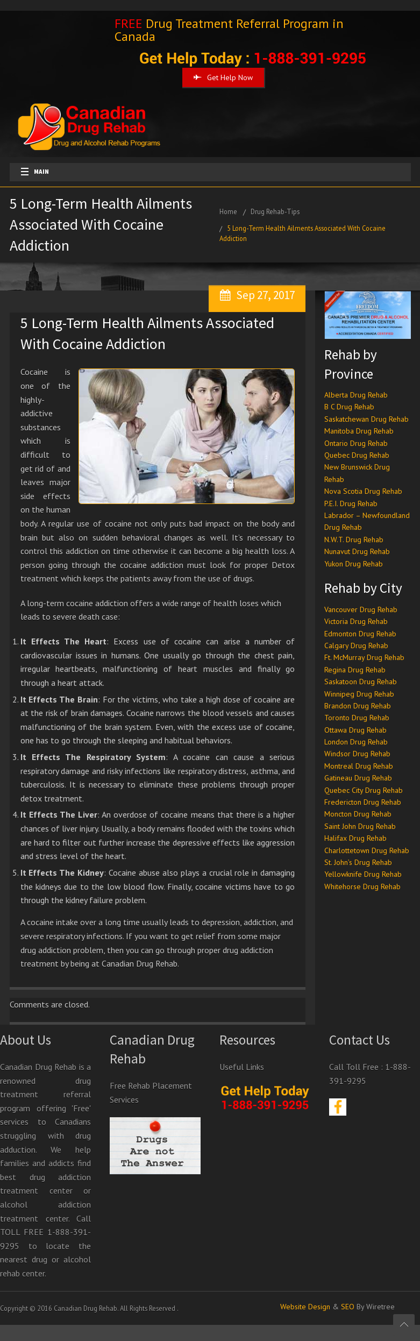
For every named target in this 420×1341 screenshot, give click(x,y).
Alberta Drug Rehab (356, 395)
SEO (347, 1306)
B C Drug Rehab (349, 406)
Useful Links (241, 1066)
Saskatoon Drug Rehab (360, 681)
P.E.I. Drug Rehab (351, 503)
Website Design (305, 1306)
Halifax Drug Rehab (355, 838)
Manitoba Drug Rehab (359, 431)
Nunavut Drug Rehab (357, 551)
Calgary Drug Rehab (356, 645)
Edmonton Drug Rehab (360, 633)
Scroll (404, 1325)
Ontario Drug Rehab (356, 443)
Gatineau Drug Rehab (358, 778)
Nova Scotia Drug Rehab (363, 491)
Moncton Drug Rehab (357, 814)
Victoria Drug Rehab (356, 621)
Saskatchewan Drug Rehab (366, 419)
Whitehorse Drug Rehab (362, 886)
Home (228, 211)
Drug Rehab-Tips (275, 211)
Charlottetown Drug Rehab (366, 850)
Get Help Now (223, 77)
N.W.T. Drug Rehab (353, 539)
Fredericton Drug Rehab (362, 802)
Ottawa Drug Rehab (355, 730)
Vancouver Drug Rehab (360, 609)
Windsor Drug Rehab (357, 753)
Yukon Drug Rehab (353, 564)
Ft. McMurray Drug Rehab (364, 657)
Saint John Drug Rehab (360, 826)
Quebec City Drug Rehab (363, 790)
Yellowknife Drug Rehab (363, 874)
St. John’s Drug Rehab (358, 862)
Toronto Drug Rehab (356, 717)
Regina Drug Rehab (355, 670)
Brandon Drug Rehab (357, 706)
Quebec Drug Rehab (356, 455)
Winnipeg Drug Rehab (359, 694)
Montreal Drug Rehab (358, 766)
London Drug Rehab (356, 742)
